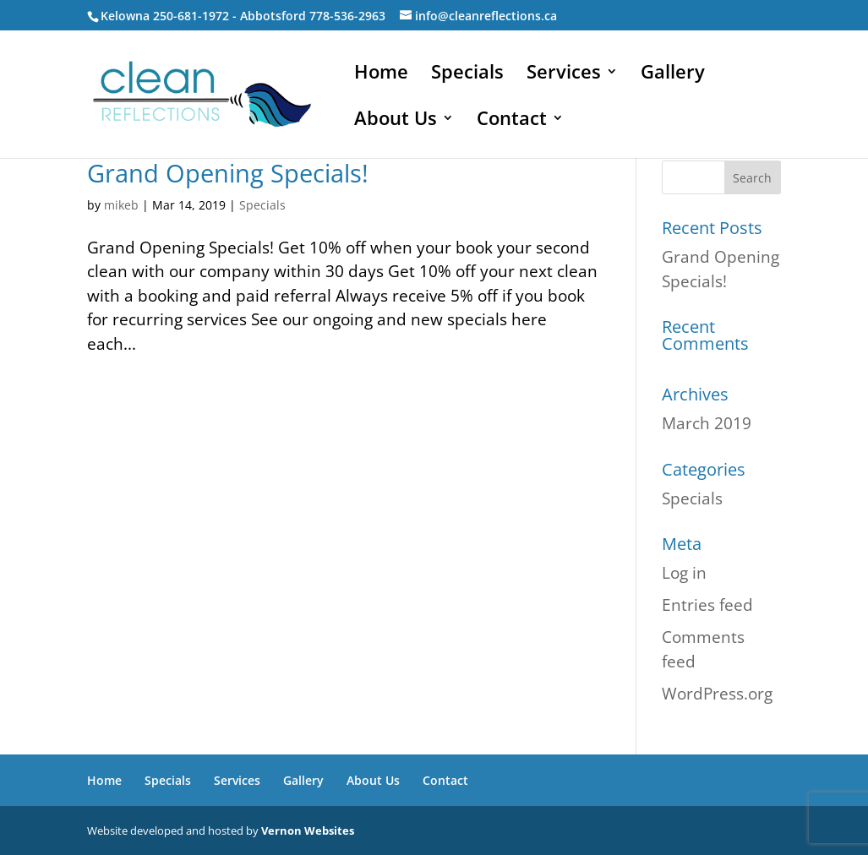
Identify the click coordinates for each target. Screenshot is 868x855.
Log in (684, 573)
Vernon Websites (307, 830)
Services (564, 74)
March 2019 (706, 423)
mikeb (121, 205)
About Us (395, 121)
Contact (512, 121)
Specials (467, 74)
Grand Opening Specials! (227, 172)
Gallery (673, 74)
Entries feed (707, 605)
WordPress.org (717, 694)
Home (381, 74)
